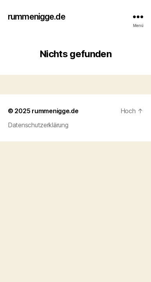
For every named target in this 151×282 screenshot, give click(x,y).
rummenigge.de (36, 17)
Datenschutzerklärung (38, 125)
